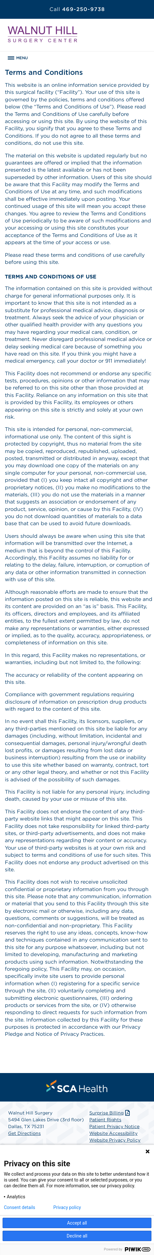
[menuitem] (77, 1086)
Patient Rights (105, 1119)
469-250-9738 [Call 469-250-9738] (77, 9)
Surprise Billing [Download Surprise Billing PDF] (110, 1112)
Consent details (19, 1207)
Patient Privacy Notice (114, 1126)
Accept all (77, 1223)
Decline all (77, 1235)
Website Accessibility (113, 1133)
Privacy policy (67, 1207)
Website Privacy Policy (114, 1140)
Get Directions (24, 1133)
